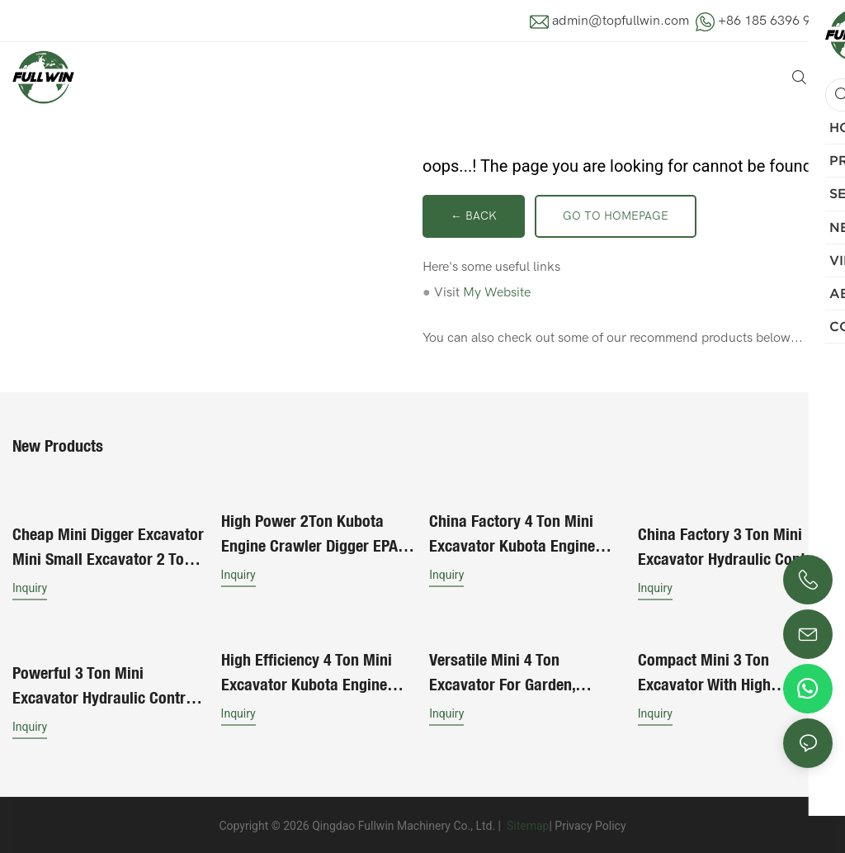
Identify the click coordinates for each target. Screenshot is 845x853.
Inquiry (29, 586)
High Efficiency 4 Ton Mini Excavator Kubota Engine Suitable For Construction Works (306, 671)
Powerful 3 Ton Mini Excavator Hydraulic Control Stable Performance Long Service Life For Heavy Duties (107, 684)
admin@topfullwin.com (620, 20)
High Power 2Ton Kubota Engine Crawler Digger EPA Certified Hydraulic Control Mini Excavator (309, 533)
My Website (497, 292)
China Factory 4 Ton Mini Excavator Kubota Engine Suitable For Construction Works (513, 533)
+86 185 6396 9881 (775, 20)
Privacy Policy (590, 823)
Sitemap (526, 823)
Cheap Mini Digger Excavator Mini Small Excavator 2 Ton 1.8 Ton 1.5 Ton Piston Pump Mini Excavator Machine (108, 546)
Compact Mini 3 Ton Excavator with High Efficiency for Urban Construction (705, 671)
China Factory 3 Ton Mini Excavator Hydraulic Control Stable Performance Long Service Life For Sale (731, 546)
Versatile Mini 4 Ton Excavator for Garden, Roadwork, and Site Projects (522, 671)
